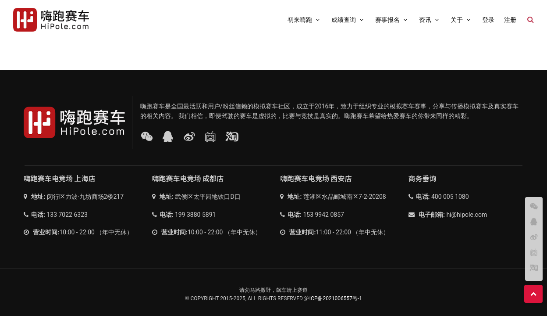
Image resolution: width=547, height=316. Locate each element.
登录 (488, 19)
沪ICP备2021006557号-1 (333, 298)
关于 (461, 19)
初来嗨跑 (305, 19)
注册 (510, 19)
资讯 (430, 19)
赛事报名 (392, 19)
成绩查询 (348, 19)
